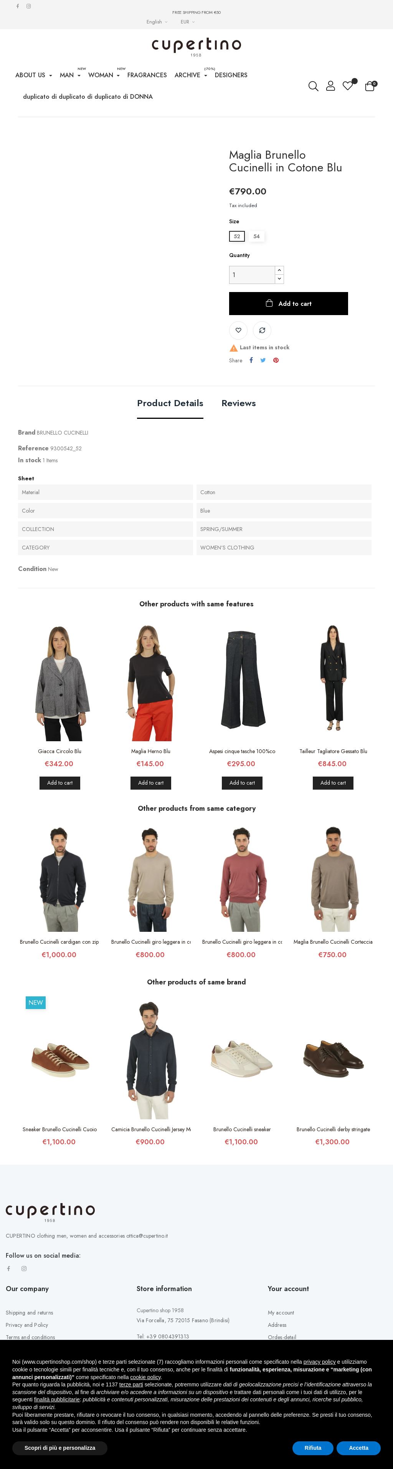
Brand (26, 455)
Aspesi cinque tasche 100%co (242, 774)
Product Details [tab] (170, 427)
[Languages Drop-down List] (158, 21)
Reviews (238, 427)
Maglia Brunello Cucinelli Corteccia (333, 965)
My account (281, 1336)
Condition (32, 592)
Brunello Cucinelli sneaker (242, 1153)
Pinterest (276, 383)
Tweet (263, 383)
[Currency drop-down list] (188, 21)
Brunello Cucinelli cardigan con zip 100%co (60, 965)
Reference (33, 471)
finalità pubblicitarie (57, 1399)
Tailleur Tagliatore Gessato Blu (333, 774)
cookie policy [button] (145, 1377)
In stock (29, 483)
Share (251, 383)
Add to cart (294, 326)
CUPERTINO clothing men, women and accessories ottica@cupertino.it (87, 1259)
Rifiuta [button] (313, 1448)
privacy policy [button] (320, 1362)
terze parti (131, 1384)
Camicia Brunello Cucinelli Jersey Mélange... (151, 1153)
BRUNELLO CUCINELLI (62, 456)
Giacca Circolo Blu (59, 774)
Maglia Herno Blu (150, 774)
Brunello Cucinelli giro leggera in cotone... (151, 965)
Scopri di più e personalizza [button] (60, 1448)
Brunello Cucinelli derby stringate (333, 1153)
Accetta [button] (358, 1448)
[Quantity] (252, 298)
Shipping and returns (29, 1336)
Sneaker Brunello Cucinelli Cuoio (60, 1153)
